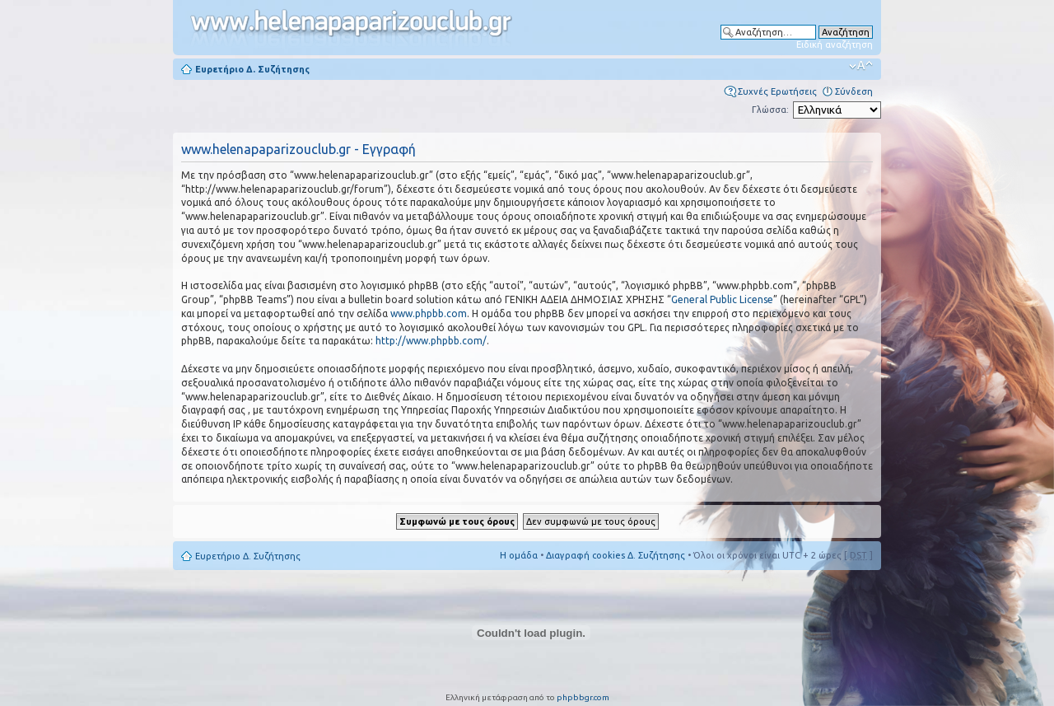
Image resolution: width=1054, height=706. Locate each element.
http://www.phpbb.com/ (431, 340)
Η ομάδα (519, 555)
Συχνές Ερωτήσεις (777, 91)
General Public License (722, 299)
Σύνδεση (854, 91)
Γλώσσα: (770, 110)
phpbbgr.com (583, 697)
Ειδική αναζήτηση (834, 44)
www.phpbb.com (428, 313)
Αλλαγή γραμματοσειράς (861, 65)
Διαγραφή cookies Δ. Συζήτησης (615, 555)
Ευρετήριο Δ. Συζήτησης (252, 69)
